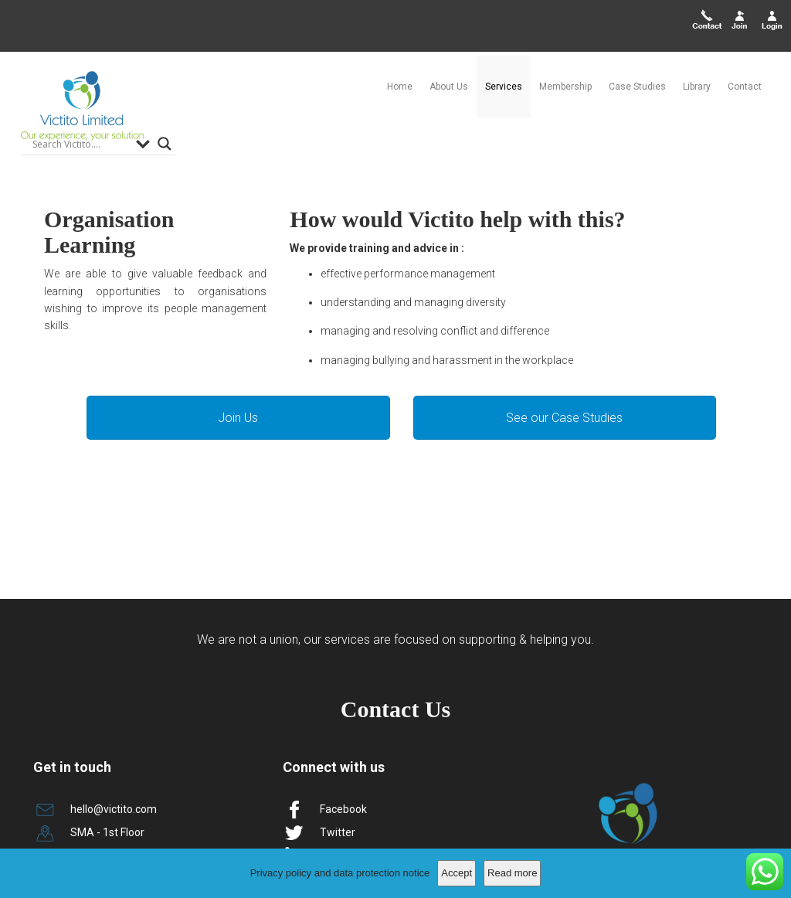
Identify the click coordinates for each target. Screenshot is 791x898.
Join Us (238, 366)
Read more (512, 873)
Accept (456, 873)
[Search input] (80, 92)
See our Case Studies (564, 366)
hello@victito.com (113, 756)
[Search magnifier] (164, 92)
